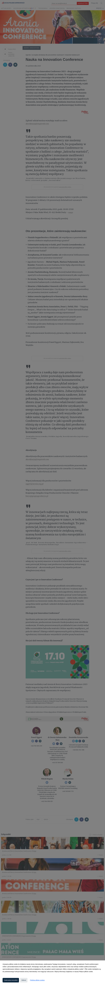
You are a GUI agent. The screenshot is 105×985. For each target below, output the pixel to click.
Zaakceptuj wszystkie (11, 980)
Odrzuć (23, 980)
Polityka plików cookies (37, 980)
